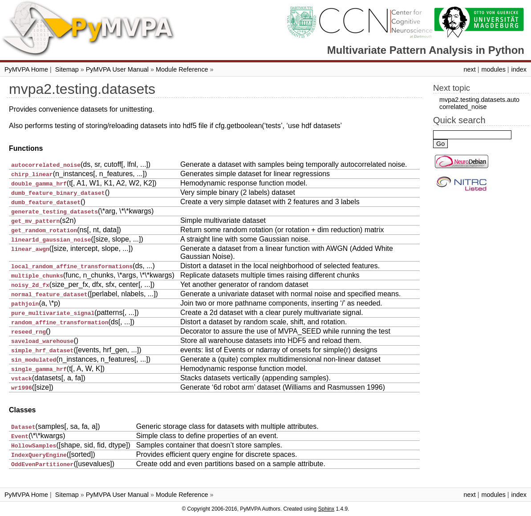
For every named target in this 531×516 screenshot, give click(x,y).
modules (493, 69)
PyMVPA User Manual (117, 69)
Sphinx (326, 509)
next (469, 69)
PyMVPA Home (26, 69)
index (519, 69)
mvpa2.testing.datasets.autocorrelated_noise (479, 103)
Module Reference (182, 69)
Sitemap (67, 69)
